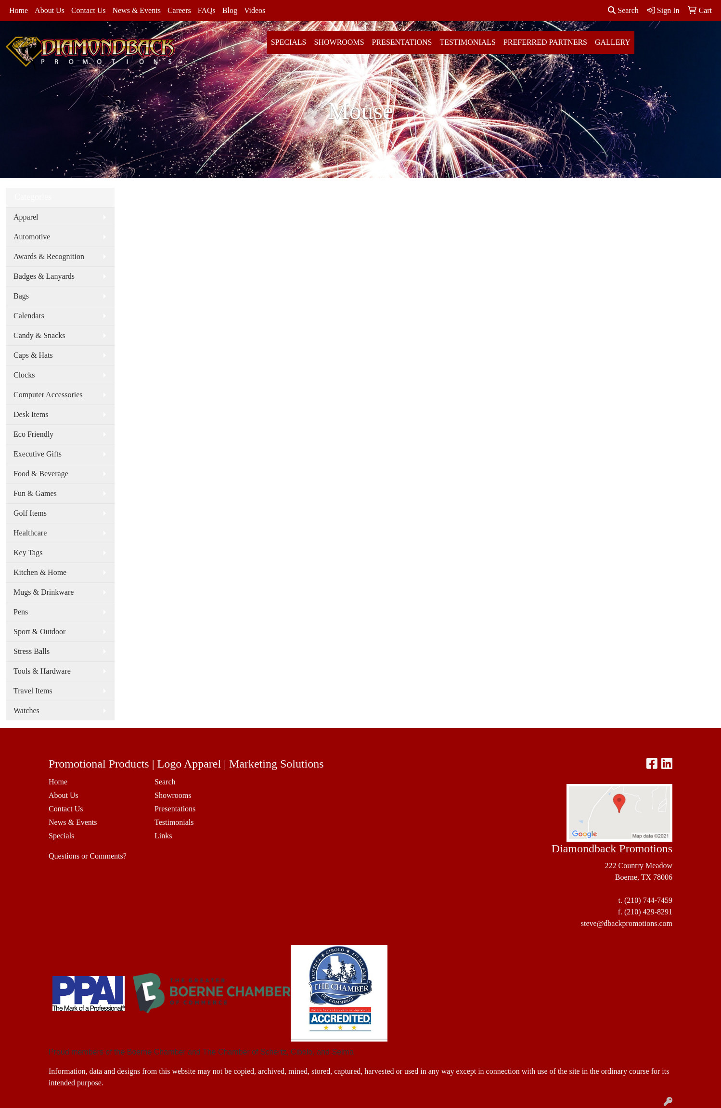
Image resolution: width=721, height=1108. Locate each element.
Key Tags (27, 552)
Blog (229, 10)
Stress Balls (31, 651)
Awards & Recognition (48, 256)
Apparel (26, 217)
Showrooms (339, 42)
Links (163, 836)
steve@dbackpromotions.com (626, 923)
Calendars (28, 316)
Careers (179, 10)
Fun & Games (35, 493)
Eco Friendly (33, 434)
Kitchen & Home (39, 572)
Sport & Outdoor (39, 631)
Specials (289, 42)
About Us (49, 10)
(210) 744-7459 (648, 900)
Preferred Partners (545, 42)
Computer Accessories (48, 395)
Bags (21, 296)
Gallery (613, 42)
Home (18, 10)
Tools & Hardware (42, 671)
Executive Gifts (37, 454)
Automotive (31, 237)
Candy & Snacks (39, 335)
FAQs (207, 10)
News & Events (136, 10)
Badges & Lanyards (44, 276)
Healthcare (30, 533)
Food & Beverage (40, 473)
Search (623, 10)
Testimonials (467, 42)
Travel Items (32, 691)
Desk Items (30, 414)
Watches (26, 710)
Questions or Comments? (88, 856)
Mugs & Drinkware (43, 592)
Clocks (24, 375)
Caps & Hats (33, 355)
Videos (254, 10)
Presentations (402, 42)
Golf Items (30, 513)
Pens (20, 612)
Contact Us (88, 10)
